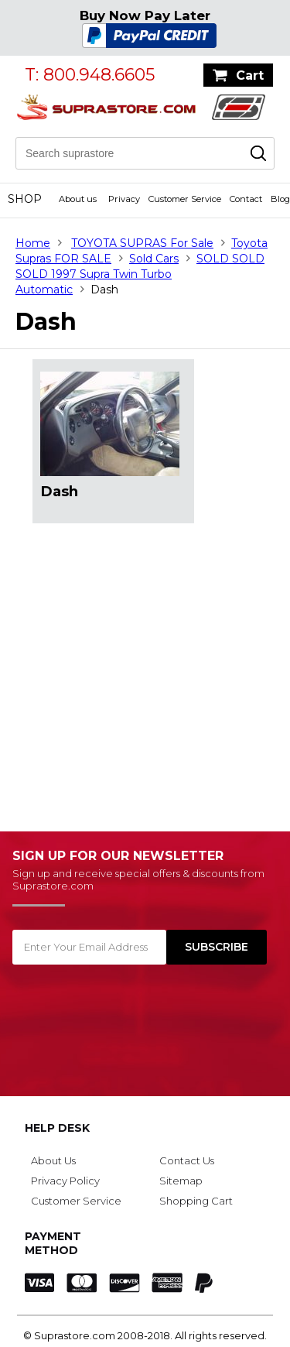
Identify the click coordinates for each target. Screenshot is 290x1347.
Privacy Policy (65, 1180)
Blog (280, 199)
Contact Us (186, 1160)
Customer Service (184, 199)
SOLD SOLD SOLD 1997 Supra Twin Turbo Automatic (139, 274)
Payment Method (53, 1243)
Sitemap (181, 1180)
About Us (53, 1160)
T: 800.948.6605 (90, 74)
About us (78, 199)
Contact (246, 199)
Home (32, 243)
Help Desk (57, 1128)
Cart (250, 75)
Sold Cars (154, 259)
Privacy (124, 199)
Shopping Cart (196, 1200)
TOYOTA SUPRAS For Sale (142, 243)
